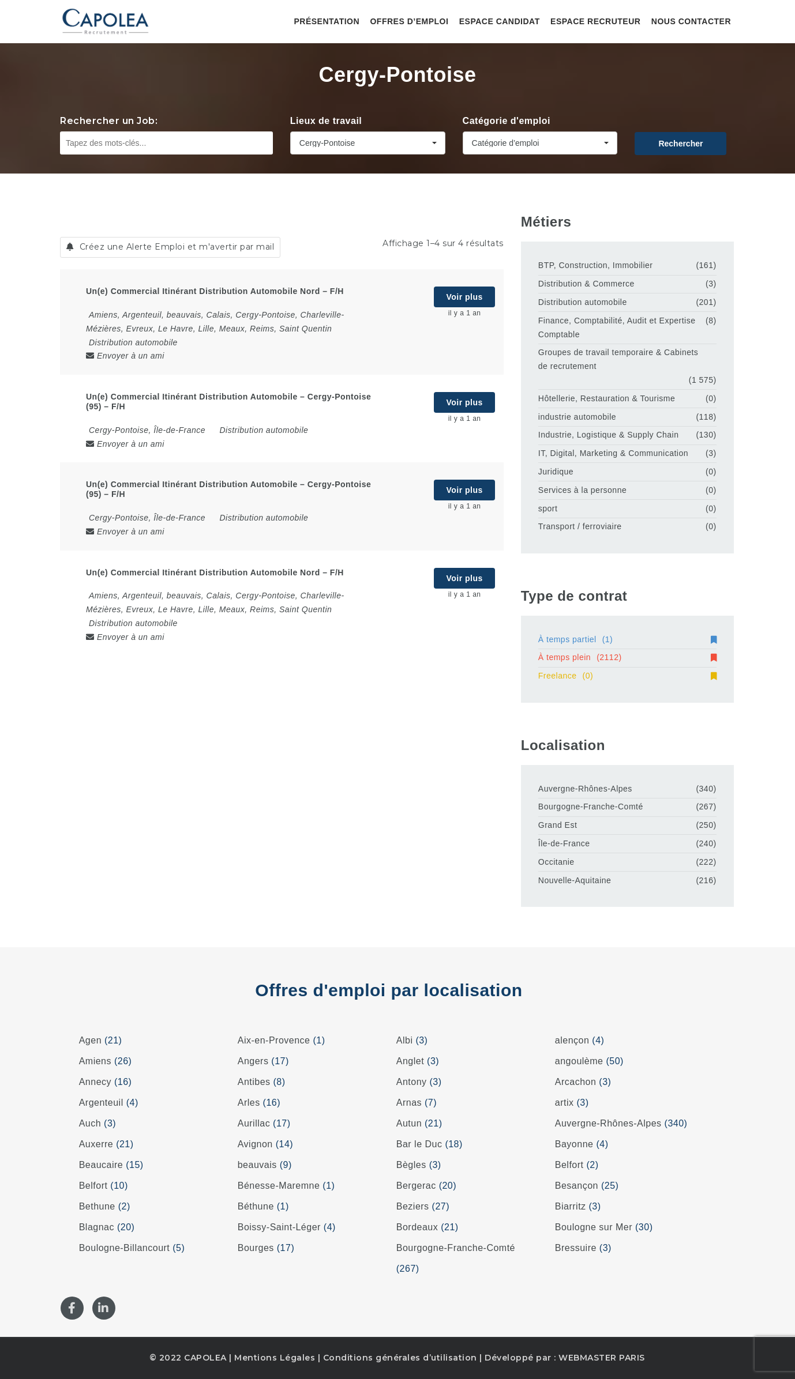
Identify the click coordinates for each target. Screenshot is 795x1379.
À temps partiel (627, 639)
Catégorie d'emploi (506, 121)
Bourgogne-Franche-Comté (590, 806)
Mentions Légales (274, 1357)
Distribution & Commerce (586, 283)
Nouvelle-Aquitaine (575, 880)
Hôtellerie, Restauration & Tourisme (606, 398)
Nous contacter (691, 21)
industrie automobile (577, 416)
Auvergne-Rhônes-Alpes (585, 788)
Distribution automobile (133, 342)
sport (548, 508)
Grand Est (558, 825)
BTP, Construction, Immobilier (595, 265)
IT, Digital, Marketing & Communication (613, 453)
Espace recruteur (595, 21)
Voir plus (464, 297)
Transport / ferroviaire (580, 526)
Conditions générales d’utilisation (400, 1357)
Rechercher (680, 143)
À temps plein (627, 657)
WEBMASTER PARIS (601, 1357)
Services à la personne (582, 490)
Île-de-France (564, 843)
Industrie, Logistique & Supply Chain (608, 434)
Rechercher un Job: (109, 120)
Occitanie (556, 861)
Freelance (627, 675)
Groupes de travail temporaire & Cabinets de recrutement (618, 359)
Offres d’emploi (409, 21)
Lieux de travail (326, 121)
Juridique (555, 471)
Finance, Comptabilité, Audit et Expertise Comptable (617, 327)
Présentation (326, 21)
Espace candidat (499, 21)
